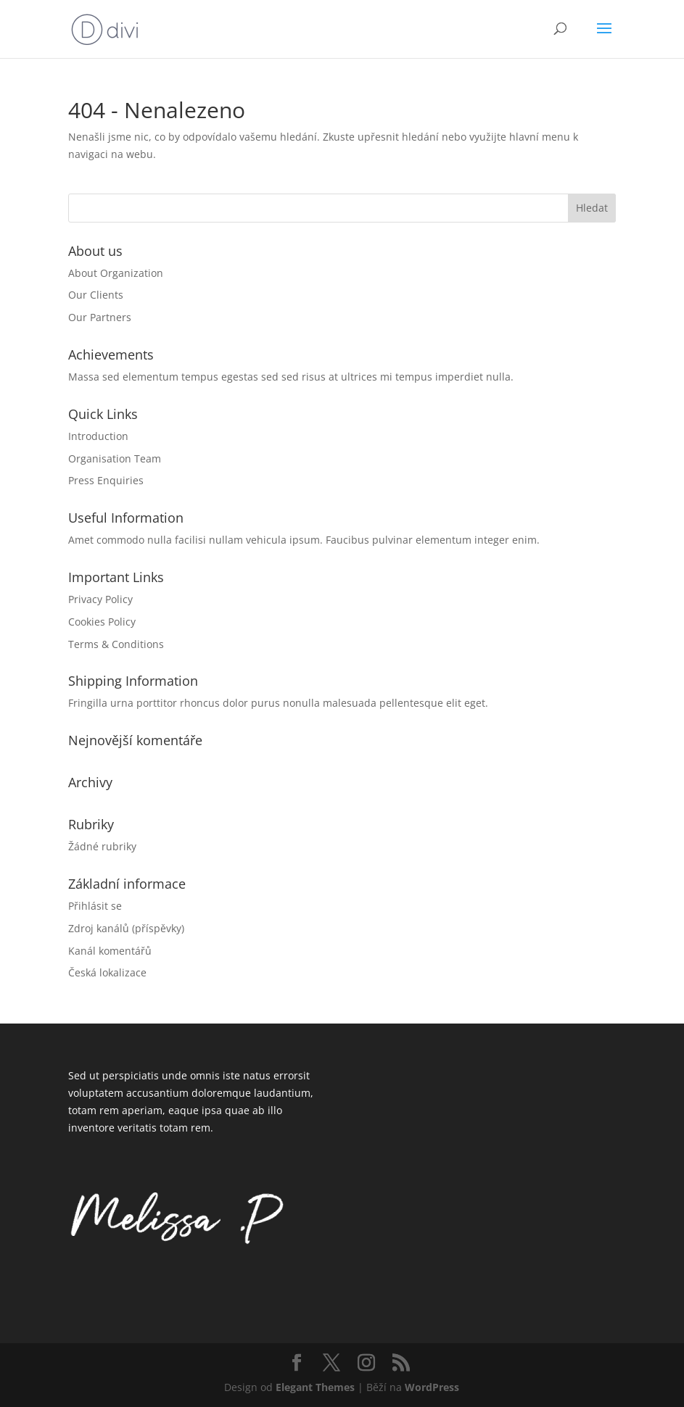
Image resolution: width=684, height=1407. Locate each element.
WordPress (432, 1387)
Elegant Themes (315, 1387)
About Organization (115, 273)
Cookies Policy (102, 621)
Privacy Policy (100, 599)
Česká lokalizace (107, 972)
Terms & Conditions (116, 644)
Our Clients (95, 295)
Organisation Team (114, 458)
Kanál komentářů (110, 951)
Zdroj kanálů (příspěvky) (126, 928)
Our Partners (99, 317)
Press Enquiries (106, 480)
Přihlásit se (95, 906)
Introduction (98, 436)
